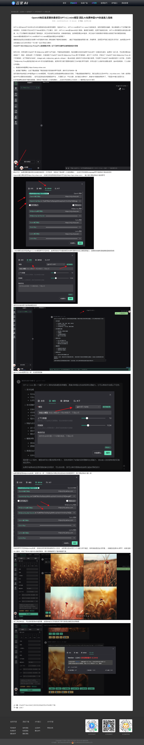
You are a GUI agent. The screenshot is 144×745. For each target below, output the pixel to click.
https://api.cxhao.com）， (76, 175)
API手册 (50, 722)
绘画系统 (25, 731)
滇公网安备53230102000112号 (83, 742)
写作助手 (13, 728)
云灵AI (22, 12)
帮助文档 (50, 728)
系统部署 (125, 3)
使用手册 (13, 722)
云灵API (37, 728)
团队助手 (13, 733)
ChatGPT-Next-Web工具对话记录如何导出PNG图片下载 (37, 705)
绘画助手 (13, 731)
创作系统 (25, 728)
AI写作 (94, 3)
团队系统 (25, 733)
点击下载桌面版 (33, 70)
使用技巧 (104, 3)
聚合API (37, 731)
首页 (64, 3)
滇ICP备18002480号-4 (64, 742)
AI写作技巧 (38, 12)
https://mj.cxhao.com (35, 175)
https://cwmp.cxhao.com (37, 67)
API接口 (114, 3)
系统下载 (26, 722)
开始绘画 (73, 3)
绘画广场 (84, 3)
